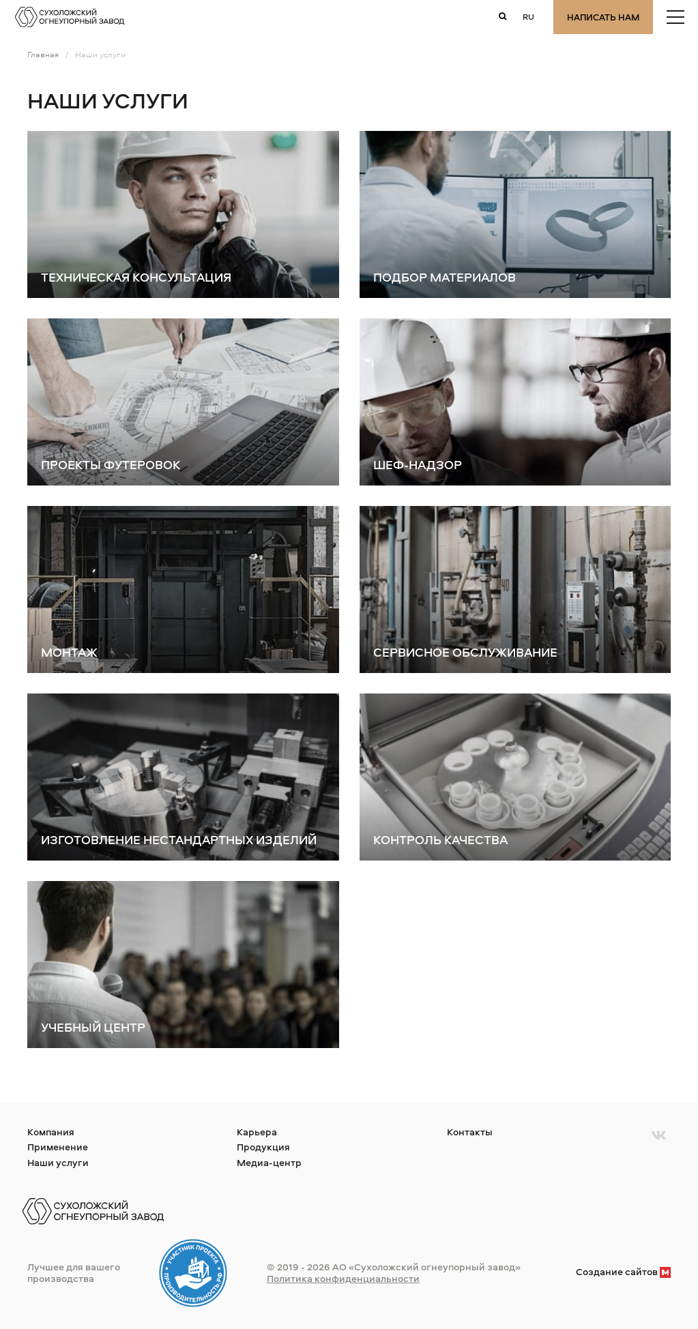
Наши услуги (58, 1162)
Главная (43, 54)
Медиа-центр (269, 1162)
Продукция (263, 1146)
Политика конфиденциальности (343, 1278)
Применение (57, 1146)
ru (528, 17)
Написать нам (603, 17)
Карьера (257, 1131)
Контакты (470, 1131)
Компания (50, 1131)
